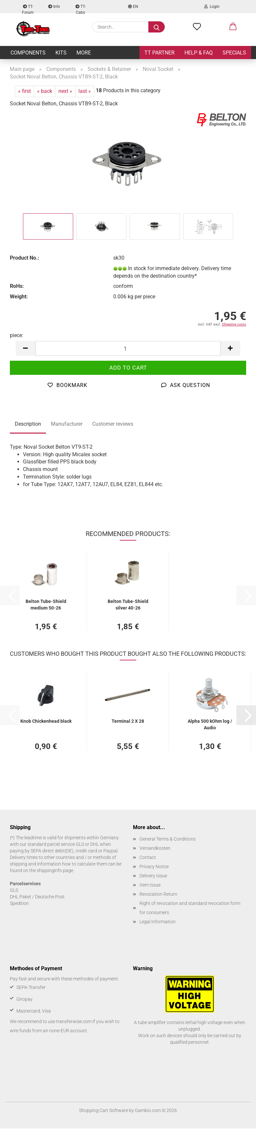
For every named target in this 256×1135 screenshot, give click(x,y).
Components (28, 53)
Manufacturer (66, 424)
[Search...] (156, 26)
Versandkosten (154, 848)
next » (65, 91)
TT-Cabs (80, 8)
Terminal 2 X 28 (128, 721)
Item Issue (149, 885)
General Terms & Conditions (167, 839)
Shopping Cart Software (103, 1110)
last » (84, 91)
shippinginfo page (55, 870)
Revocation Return (158, 894)
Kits (61, 53)
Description (28, 424)
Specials (234, 53)
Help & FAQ (198, 53)
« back (44, 91)
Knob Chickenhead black (46, 721)
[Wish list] (197, 27)
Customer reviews (112, 424)
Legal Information (157, 921)
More (83, 53)
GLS (14, 890)
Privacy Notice (154, 866)
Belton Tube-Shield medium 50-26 (46, 604)
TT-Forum (28, 8)
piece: (16, 335)
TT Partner (159, 53)
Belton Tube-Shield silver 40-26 (128, 604)
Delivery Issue (153, 875)
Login (212, 6)
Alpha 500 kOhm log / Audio (210, 723)
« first (24, 91)
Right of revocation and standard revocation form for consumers (189, 908)
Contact (147, 857)
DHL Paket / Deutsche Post (37, 896)
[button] (233, 27)
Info (54, 6)
